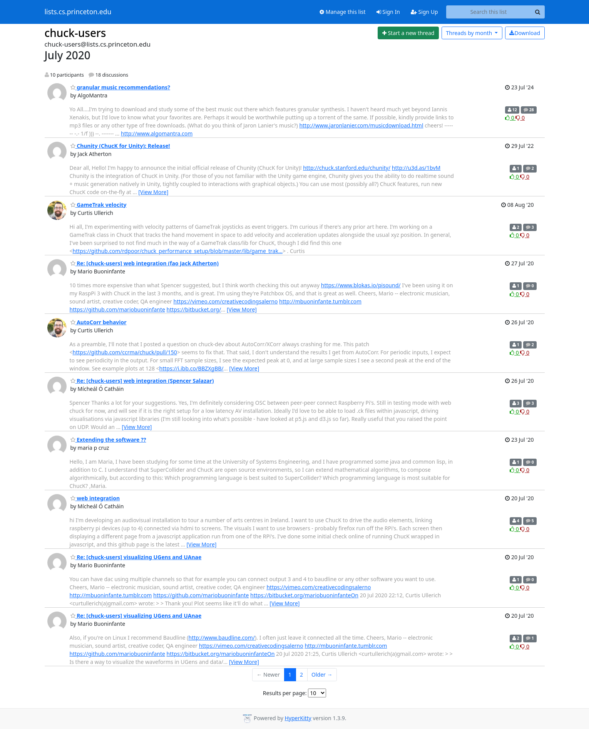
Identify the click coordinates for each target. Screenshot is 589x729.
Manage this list (343, 11)
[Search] (538, 11)
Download (524, 33)
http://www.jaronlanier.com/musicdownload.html (361, 125)
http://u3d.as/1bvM (416, 167)
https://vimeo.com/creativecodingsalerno (225, 301)
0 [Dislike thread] (520, 117)
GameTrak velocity (98, 204)
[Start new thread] (408, 33)
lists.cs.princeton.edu (78, 12)
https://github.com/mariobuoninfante (117, 309)
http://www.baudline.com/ (222, 637)
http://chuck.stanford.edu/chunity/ (346, 167)
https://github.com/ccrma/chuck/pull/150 (125, 352)
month (469, 33)
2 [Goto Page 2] (301, 674)
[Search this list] (488, 11)
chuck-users (75, 32)
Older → (321, 674)
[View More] (153, 192)
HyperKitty (297, 718)
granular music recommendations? (120, 87)
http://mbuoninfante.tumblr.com (320, 301)
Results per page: (285, 693)
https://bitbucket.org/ (194, 309)
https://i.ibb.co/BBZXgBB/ (191, 368)
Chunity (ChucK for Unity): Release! (120, 145)
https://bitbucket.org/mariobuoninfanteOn (304, 595)
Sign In (388, 11)
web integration (95, 498)
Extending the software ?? (108, 439)
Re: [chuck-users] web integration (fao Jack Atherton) (144, 263)
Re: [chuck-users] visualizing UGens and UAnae (136, 557)
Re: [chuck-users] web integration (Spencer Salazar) (142, 380)
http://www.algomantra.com (156, 133)
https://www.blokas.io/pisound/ (361, 285)
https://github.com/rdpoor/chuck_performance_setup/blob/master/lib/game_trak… (178, 251)
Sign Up (424, 11)
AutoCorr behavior (98, 322)
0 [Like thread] (510, 117)
